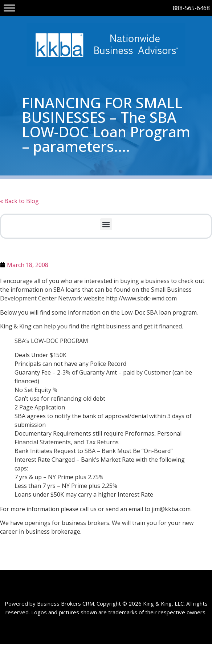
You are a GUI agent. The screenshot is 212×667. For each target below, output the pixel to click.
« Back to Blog (19, 201)
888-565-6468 (191, 8)
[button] (106, 224)
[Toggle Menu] (9, 7)
